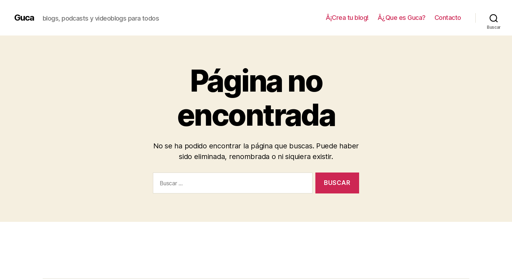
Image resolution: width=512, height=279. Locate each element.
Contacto (447, 17)
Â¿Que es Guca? (402, 17)
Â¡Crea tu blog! (347, 17)
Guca (24, 17)
